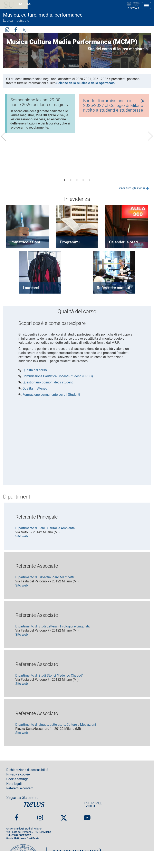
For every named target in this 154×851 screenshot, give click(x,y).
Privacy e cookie (18, 774)
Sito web (21, 536)
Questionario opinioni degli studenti (48, 382)
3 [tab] (77, 180)
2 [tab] (71, 180)
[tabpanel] (40, 115)
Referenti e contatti (113, 287)
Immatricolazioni (25, 242)
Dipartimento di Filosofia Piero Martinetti (44, 577)
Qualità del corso (34, 370)
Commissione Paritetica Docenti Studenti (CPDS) (57, 376)
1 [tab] (65, 180)
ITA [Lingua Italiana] (20, 4)
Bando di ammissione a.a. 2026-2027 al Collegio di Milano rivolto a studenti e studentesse (113, 105)
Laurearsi (31, 287)
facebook (15, 29)
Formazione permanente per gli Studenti (51, 395)
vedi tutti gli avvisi (132, 188)
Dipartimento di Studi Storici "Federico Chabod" (49, 675)
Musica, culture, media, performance (43, 15)
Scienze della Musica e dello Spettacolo (85, 83)
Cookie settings (17, 779)
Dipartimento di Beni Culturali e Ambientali (45, 528)
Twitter (24, 29)
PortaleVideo (93, 804)
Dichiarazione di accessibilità (27, 770)
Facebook (16, 815)
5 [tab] (89, 180)
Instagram (7, 29)
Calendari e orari (123, 242)
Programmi (70, 242)
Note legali (14, 784)
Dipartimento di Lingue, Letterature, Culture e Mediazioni (55, 725)
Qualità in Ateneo (34, 388)
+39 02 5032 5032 (20, 835)
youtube (87, 815)
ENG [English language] (28, 4)
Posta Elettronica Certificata (22, 838)
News (34, 804)
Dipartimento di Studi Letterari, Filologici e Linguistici (53, 626)
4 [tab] (83, 180)
